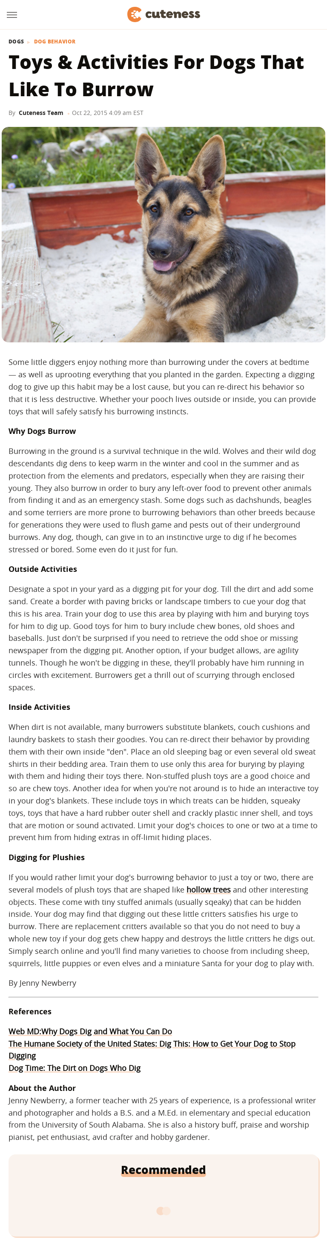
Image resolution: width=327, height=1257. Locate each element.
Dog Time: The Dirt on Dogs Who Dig (75, 1068)
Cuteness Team (41, 113)
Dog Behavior (55, 41)
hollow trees (208, 889)
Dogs (16, 41)
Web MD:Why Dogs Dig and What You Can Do (90, 1031)
